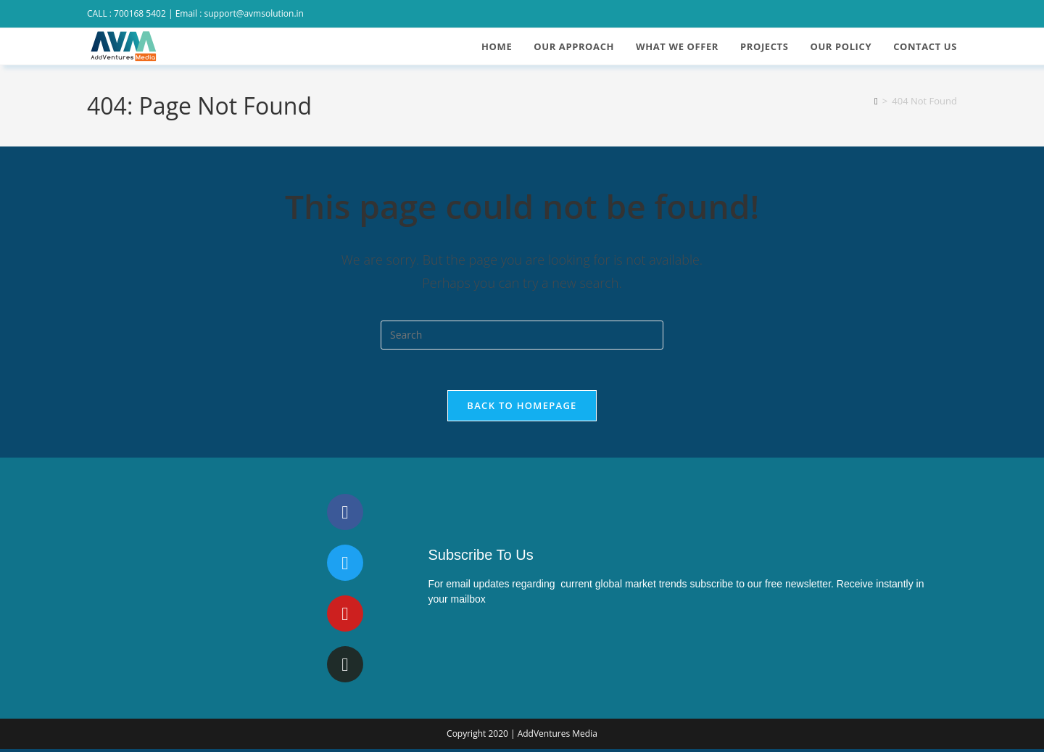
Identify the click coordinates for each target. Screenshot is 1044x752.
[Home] (876, 100)
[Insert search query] (522, 335)
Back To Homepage (521, 408)
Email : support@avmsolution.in (239, 13)
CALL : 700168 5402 (126, 13)
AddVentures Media (557, 736)
